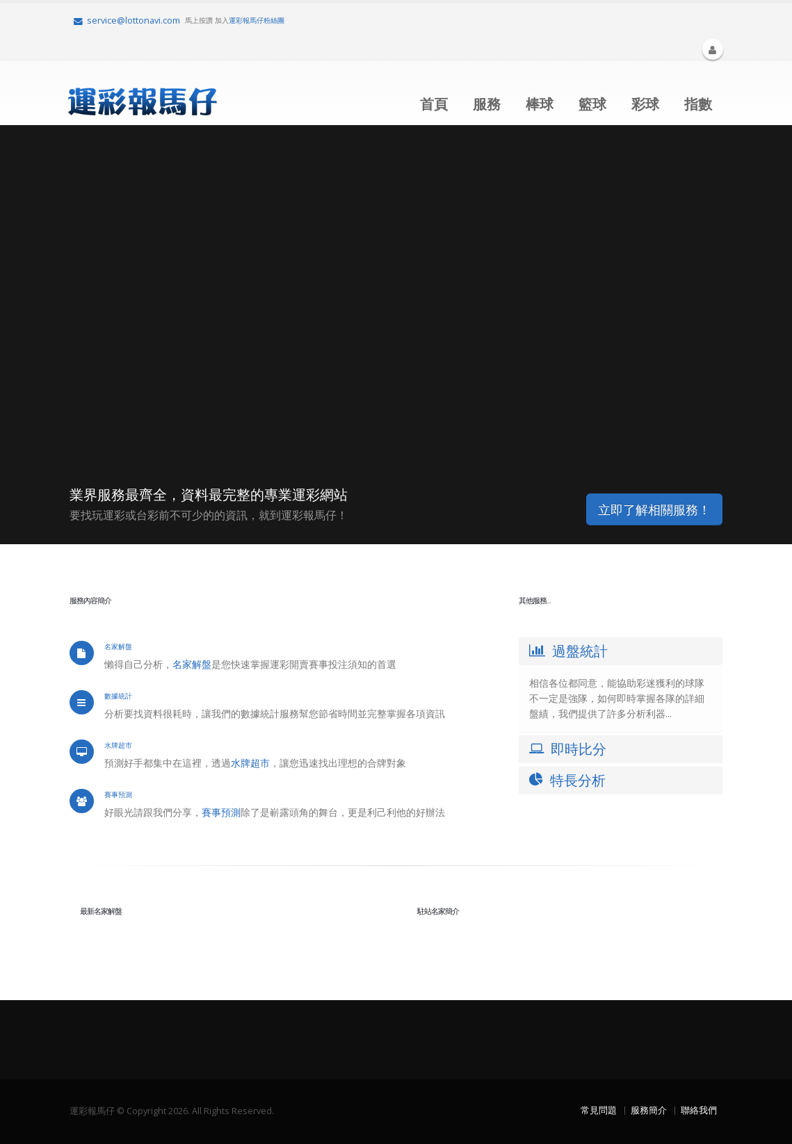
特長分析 (567, 780)
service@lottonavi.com (127, 20)
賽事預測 (221, 812)
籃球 (592, 104)
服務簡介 (649, 1110)
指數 (698, 104)
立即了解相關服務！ (654, 509)
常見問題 (599, 1110)
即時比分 (567, 748)
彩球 (645, 104)
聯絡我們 (699, 1110)
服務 (487, 104)
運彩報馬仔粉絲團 (256, 20)
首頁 (434, 104)
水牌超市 (250, 762)
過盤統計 (568, 651)
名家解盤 (191, 664)
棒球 (539, 104)
